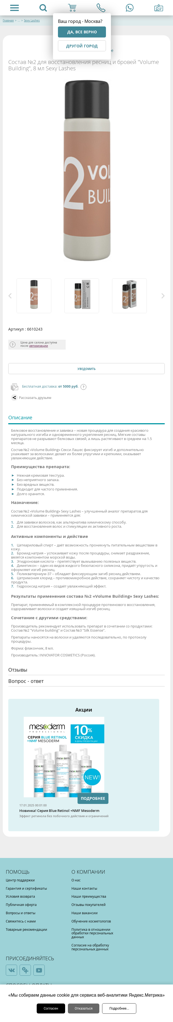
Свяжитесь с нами (21, 921)
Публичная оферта (21, 904)
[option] (39, 295)
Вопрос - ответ (26, 681)
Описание (20, 417)
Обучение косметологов (91, 921)
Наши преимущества (88, 896)
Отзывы (17, 669)
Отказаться (84, 1008)
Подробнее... (119, 1008)
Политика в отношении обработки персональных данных (92, 933)
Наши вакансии (84, 913)
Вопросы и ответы (20, 913)
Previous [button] (10, 296)
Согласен (51, 1008)
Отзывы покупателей (88, 904)
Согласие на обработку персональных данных (90, 947)
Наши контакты (84, 888)
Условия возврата (20, 896)
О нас (76, 880)
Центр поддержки (20, 880)
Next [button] (163, 296)
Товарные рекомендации (26, 929)
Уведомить (86, 369)
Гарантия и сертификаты (26, 888)
